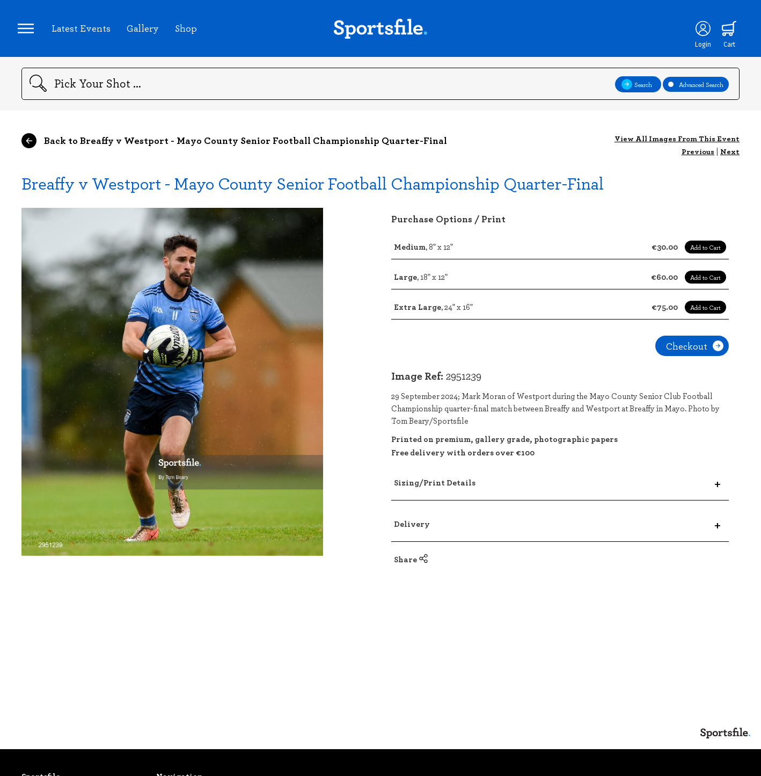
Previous (698, 158)
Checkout (694, 353)
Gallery (146, 31)
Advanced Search (695, 91)
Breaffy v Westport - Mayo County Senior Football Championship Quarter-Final (312, 190)
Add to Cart (705, 254)
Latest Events (84, 31)
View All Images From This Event (677, 145)
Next (730, 158)
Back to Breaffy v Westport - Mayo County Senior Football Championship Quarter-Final (234, 148)
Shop (190, 31)
